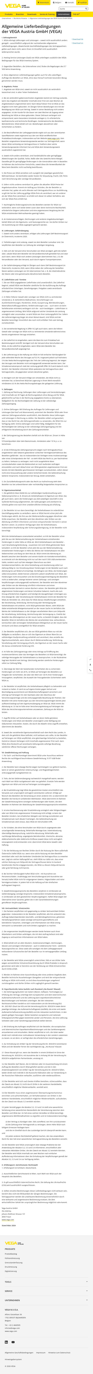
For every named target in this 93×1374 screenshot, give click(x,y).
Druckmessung (11, 1267)
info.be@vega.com (12, 1328)
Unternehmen (64, 14)
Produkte (9, 14)
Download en (78, 43)
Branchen (20, 14)
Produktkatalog (11, 1254)
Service (8, 1291)
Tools (8, 1282)
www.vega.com (53, 138)
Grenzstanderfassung (13, 1262)
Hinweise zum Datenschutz (59, 1352)
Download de (78, 39)
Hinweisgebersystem (13, 1359)
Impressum (40, 1352)
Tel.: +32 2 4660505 (12, 1325)
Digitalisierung (11, 1271)
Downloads (31, 14)
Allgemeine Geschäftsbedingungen (19, 1352)
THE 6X (76, 14)
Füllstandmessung (12, 1258)
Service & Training (47, 14)
